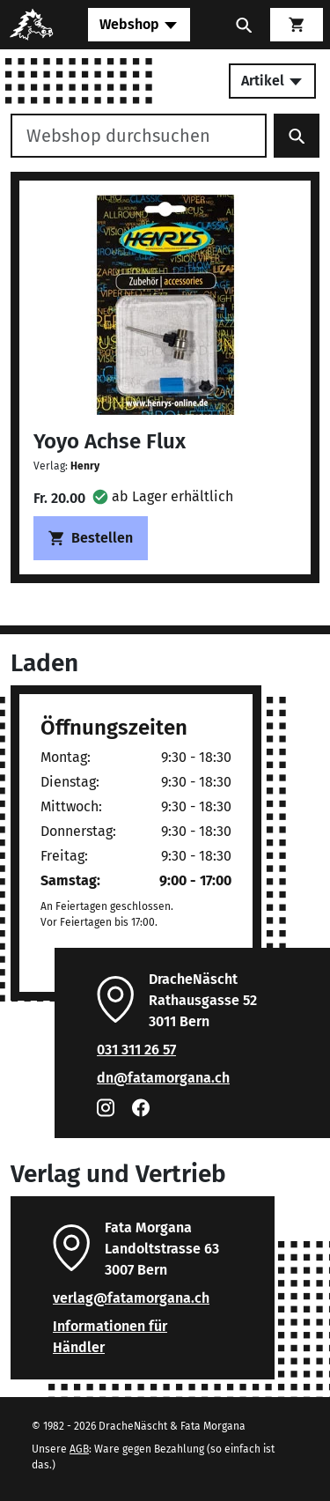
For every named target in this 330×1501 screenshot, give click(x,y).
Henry (84, 466)
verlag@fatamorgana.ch (131, 1298)
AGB (79, 1449)
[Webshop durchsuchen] (139, 136)
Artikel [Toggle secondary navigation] (272, 80)
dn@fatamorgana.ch (163, 1077)
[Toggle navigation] (139, 24)
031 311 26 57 (136, 1049)
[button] (162, 496)
